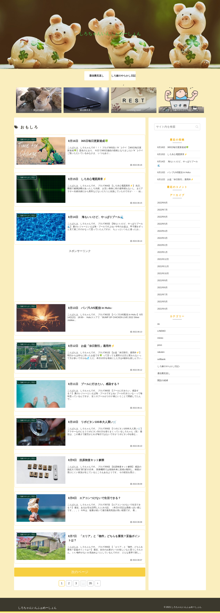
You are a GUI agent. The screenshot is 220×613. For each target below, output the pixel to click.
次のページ (79, 572)
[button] (197, 127)
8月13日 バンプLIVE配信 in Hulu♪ (174, 172)
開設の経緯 (162, 380)
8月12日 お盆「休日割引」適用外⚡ (175, 179)
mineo (160, 338)
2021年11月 (163, 266)
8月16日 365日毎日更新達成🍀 (173, 147)
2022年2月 (162, 245)
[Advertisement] (79, 275)
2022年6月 (162, 217)
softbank (161, 359)
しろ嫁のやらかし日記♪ (168, 366)
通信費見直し (163, 373)
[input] (177, 127)
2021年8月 (162, 287)
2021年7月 (162, 294)
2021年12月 (163, 259)
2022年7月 (162, 210)
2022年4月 (162, 231)
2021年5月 (162, 301)
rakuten (161, 352)
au (158, 324)
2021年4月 (162, 308)
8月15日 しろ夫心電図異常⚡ (172, 154)
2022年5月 (162, 224)
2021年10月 (163, 273)
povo (159, 345)
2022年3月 (162, 238)
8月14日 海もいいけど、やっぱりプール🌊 (177, 163)
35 (90, 583)
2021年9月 (162, 280)
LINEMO (161, 331)
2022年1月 (162, 252)
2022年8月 (162, 202)
